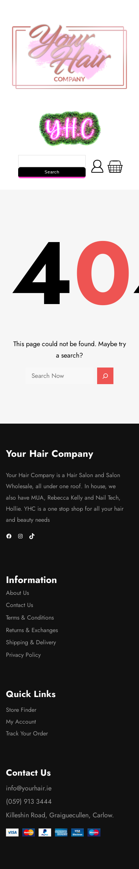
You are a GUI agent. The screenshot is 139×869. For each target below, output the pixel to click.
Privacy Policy (23, 655)
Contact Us (19, 605)
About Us (17, 593)
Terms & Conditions (30, 617)
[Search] (105, 376)
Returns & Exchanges (32, 630)
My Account (21, 721)
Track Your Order (27, 733)
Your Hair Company (49, 454)
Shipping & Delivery (31, 642)
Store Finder (21, 710)
